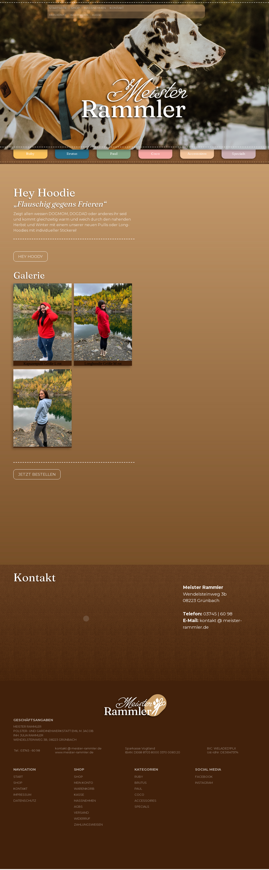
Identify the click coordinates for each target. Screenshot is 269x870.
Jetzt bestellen (38, 475)
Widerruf (82, 819)
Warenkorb (79, 15)
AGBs (78, 807)
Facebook (204, 777)
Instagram (204, 783)
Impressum (22, 795)
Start (18, 777)
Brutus (72, 154)
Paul (113, 154)
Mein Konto (57, 15)
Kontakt (117, 8)
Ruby (30, 154)
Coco (155, 154)
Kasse (96, 15)
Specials (238, 154)
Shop (75, 8)
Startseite (58, 8)
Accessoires (197, 154)
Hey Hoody (31, 256)
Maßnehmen (95, 8)
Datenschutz (24, 801)
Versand (81, 813)
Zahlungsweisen (88, 825)
